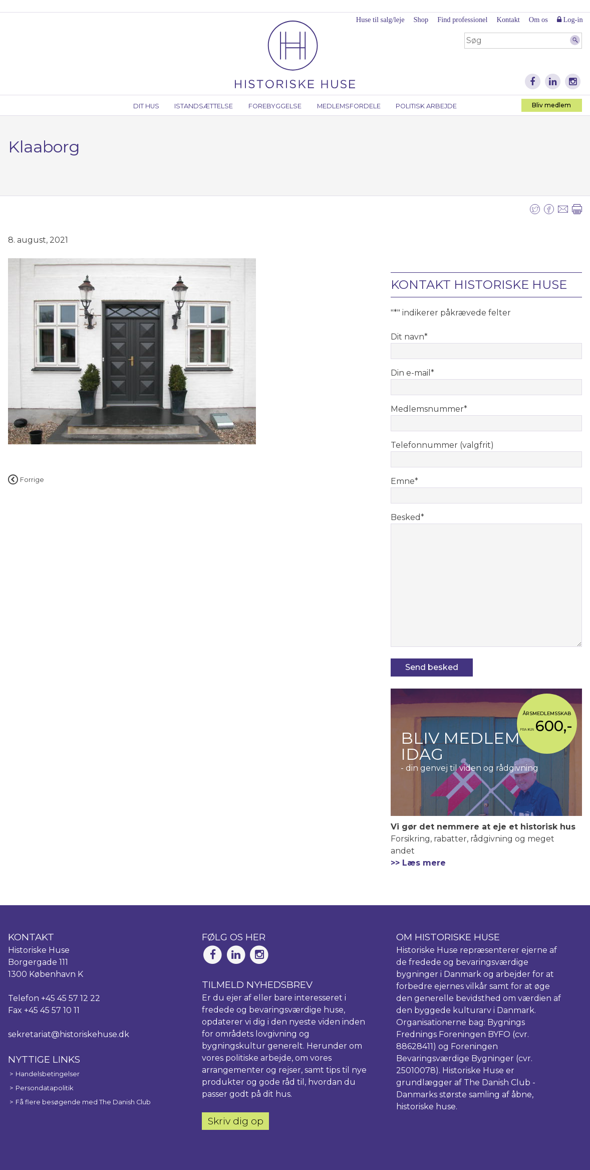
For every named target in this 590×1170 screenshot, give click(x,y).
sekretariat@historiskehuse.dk (68, 1034)
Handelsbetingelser (48, 1074)
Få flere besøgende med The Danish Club (83, 1102)
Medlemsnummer (429, 409)
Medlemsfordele (349, 106)
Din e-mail (412, 373)
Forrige (26, 479)
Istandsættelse (203, 106)
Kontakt (507, 20)
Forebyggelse (275, 106)
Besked (407, 517)
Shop (421, 20)
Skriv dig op (235, 1121)
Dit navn (409, 337)
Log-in (570, 20)
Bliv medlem (551, 105)
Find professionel (462, 20)
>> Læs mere (418, 863)
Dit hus (146, 106)
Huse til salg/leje (380, 20)
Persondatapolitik (44, 1088)
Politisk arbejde (426, 106)
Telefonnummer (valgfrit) (442, 445)
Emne (404, 481)
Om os (538, 20)
